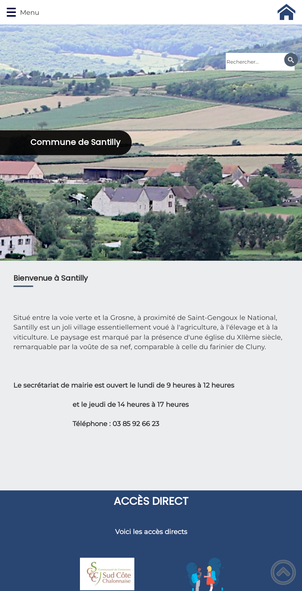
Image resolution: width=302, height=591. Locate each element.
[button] (11, 12)
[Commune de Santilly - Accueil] (170, 12)
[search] (260, 62)
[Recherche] (291, 60)
